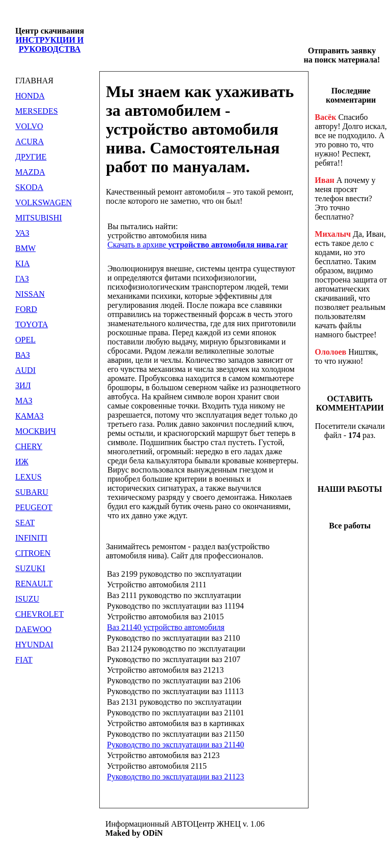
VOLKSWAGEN (43, 202)
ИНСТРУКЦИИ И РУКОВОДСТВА (50, 44)
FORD (26, 309)
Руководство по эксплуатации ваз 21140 (175, 744)
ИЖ (22, 461)
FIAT (24, 659)
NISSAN (30, 294)
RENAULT (33, 583)
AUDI (25, 370)
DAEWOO (33, 629)
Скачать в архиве (197, 244)
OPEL (25, 339)
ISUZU (27, 598)
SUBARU (31, 492)
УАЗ (22, 233)
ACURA (29, 141)
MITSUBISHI (38, 217)
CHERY (28, 446)
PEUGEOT (33, 507)
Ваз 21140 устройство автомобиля (166, 627)
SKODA (29, 187)
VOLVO (29, 126)
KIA (22, 263)
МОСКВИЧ (35, 431)
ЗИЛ (23, 385)
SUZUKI (30, 568)
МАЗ (23, 400)
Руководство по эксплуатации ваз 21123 (175, 776)
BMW (25, 248)
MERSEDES (36, 111)
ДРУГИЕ (30, 156)
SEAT (25, 522)
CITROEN (32, 553)
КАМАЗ (29, 416)
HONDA (30, 95)
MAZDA (30, 172)
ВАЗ (22, 355)
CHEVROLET (39, 614)
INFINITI (31, 537)
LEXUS (28, 477)
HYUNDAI (34, 644)
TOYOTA (31, 324)
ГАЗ (22, 278)
